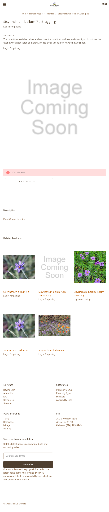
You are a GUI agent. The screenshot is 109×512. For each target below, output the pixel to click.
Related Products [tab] (12, 238)
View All (7, 428)
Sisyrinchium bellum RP (52, 350)
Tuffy (6, 418)
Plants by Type (63, 393)
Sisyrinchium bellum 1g (16, 291)
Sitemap (7, 403)
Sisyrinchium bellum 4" (16, 350)
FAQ (5, 396)
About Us (8, 393)
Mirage (6, 425)
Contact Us (8, 400)
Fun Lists (60, 396)
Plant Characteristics (14, 219)
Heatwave (8, 422)
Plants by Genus (64, 390)
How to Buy (9, 390)
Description (9, 210)
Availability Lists (64, 400)
